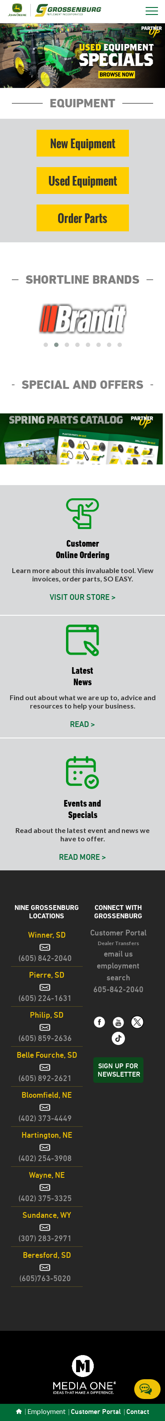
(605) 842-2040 (45, 958)
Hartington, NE (47, 1135)
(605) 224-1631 (45, 998)
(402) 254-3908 (45, 1158)
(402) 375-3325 (45, 1198)
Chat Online (145, 1389)
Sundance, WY (46, 1215)
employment (118, 965)
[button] (82, 55)
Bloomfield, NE (47, 1095)
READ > (82, 724)
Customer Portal (118, 932)
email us (118, 953)
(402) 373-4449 (45, 1118)
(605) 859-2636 (45, 1038)
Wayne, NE (47, 1175)
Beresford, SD (47, 1255)
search (118, 977)
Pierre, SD (46, 974)
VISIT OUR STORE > (83, 597)
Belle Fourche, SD (47, 1054)
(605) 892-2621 (45, 1078)
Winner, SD (47, 934)
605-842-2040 (118, 989)
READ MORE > (82, 857)
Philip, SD (46, 1014)
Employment (46, 1412)
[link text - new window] (118, 996)
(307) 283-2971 (45, 1238)
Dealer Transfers (118, 943)
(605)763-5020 (45, 1278)
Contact (137, 1412)
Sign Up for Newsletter (119, 1070)
